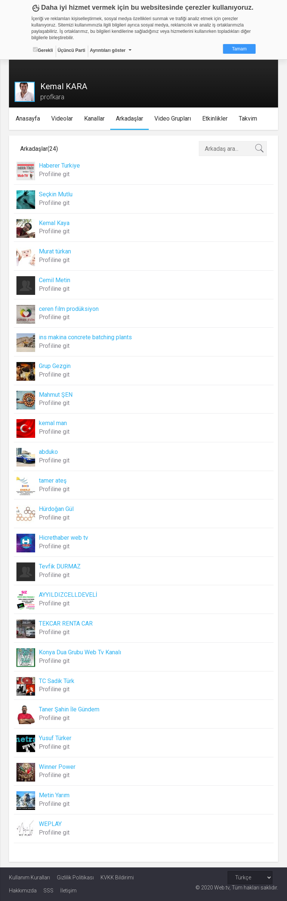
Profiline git (54, 174)
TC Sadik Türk (56, 681)
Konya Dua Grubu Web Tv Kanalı (80, 652)
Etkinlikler (215, 118)
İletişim (68, 891)
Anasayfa (28, 118)
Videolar (62, 118)
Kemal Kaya (54, 223)
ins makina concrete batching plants (85, 337)
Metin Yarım (54, 795)
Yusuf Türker (55, 738)
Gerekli (43, 50)
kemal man (53, 423)
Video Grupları (172, 118)
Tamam (239, 49)
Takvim (248, 118)
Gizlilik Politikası (75, 877)
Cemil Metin (54, 280)
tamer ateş (53, 480)
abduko (48, 451)
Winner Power (57, 766)
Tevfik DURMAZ (60, 566)
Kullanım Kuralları (29, 877)
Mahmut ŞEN (55, 394)
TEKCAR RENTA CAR (66, 623)
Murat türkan (55, 251)
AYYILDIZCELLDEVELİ (68, 594)
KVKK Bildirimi (117, 877)
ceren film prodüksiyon (69, 308)
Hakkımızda (23, 891)
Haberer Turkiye (59, 165)
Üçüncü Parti (71, 50)
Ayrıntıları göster (108, 50)
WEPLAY (50, 823)
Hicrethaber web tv (63, 537)
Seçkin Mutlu (55, 194)
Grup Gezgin (55, 366)
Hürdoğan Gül (56, 508)
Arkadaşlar (129, 118)
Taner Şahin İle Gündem (69, 709)
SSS (48, 891)
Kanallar (94, 118)
